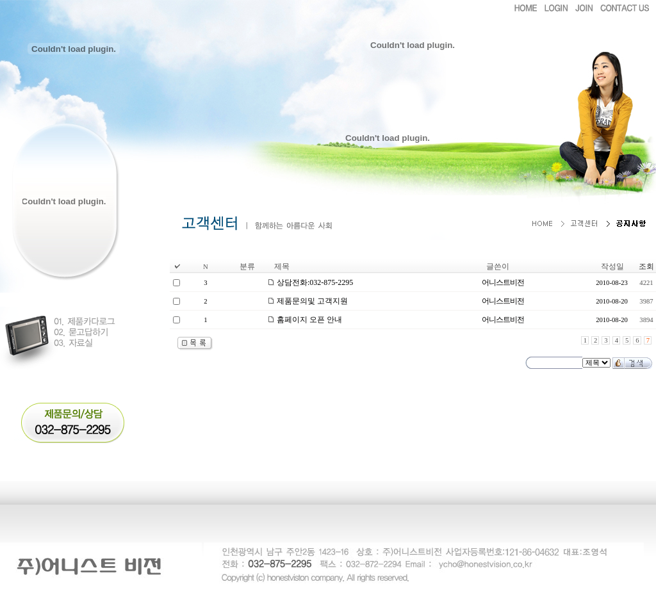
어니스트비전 (503, 282)
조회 (646, 266)
